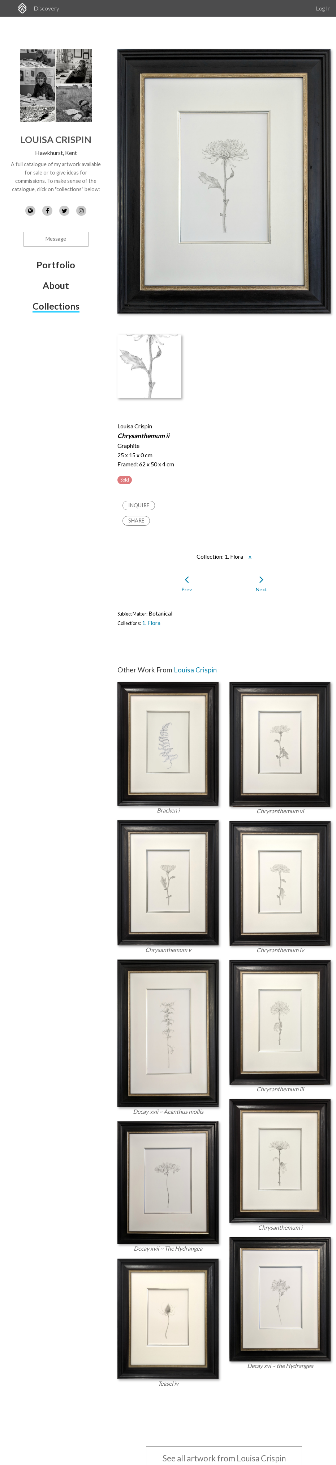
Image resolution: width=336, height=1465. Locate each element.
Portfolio (55, 264)
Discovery (46, 8)
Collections (56, 306)
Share (136, 520)
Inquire (139, 505)
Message (56, 239)
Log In (323, 8)
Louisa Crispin (55, 139)
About (56, 285)
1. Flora (151, 622)
